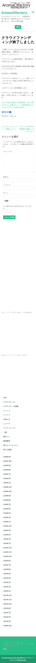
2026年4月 (7, 457)
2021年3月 (7, 617)
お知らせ (12, 116)
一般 (5, 432)
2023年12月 (7, 526)
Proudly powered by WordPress (14, 658)
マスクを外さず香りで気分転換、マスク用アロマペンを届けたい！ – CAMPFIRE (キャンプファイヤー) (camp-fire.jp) (17, 104)
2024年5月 (7, 513)
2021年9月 (7, 608)
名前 (5, 177)
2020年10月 (7, 626)
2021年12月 (7, 595)
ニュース (6, 424)
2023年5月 (7, 530)
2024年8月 (7, 500)
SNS (5, 398)
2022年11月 (7, 552)
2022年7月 (7, 565)
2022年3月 (7, 582)
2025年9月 (7, 465)
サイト (5, 193)
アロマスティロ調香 (11, 406)
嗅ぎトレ (6, 437)
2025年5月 (7, 478)
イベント (6, 411)
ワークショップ (9, 428)
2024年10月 (7, 491)
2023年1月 (7, 543)
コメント (7, 151)
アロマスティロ (9, 402)
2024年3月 (7, 517)
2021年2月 (7, 621)
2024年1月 (7, 522)
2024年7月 (7, 504)
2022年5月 (7, 574)
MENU (18, 27)
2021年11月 (7, 600)
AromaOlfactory (14, 12)
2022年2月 (7, 587)
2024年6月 (7, 509)
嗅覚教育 (6, 441)
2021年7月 (7, 613)
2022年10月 (7, 556)
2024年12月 (7, 487)
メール (6, 185)
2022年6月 (7, 569)
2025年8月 (7, 470)
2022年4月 (7, 578)
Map (5, 649)
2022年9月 (7, 561)
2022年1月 (7, 591)
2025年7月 (7, 474)
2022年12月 (7, 548)
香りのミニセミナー (11, 445)
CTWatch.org (21, 660)
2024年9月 (7, 496)
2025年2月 (7, 483)
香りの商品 (7, 450)
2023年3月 (7, 535)
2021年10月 (7, 604)
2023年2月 (7, 539)
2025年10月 (7, 461)
